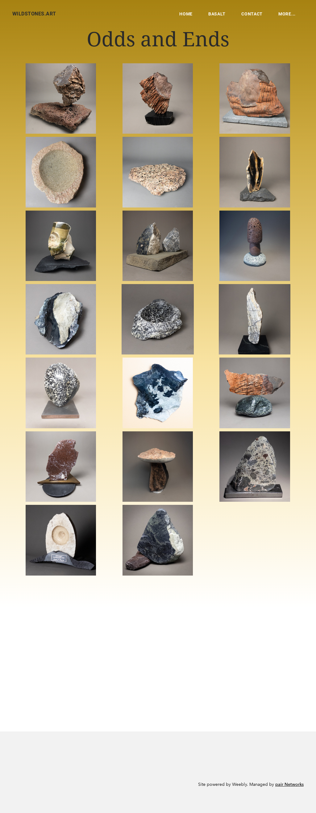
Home (186, 13)
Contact (252, 13)
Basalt (217, 13)
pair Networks (289, 784)
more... (287, 13)
